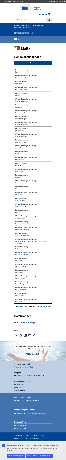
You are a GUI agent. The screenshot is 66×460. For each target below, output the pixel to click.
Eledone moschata (21, 206)
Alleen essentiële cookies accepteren (39, 456)
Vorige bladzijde (21, 306)
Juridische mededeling (32, 438)
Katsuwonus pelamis (22, 78)
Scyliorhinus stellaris (22, 255)
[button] (16, 335)
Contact (43, 438)
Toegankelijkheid (19, 390)
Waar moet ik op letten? (57, 1)
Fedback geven (33, 354)
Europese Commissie (20, 25)
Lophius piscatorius (21, 101)
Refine (32, 63)
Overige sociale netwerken (37, 413)
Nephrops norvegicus (22, 266)
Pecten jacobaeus (21, 89)
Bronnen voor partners (30, 435)
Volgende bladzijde (44, 306)
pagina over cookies (48, 445)
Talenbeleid (18, 435)
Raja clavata (19, 301)
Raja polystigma (20, 290)
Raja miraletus (20, 278)
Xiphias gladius (20, 171)
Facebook (18, 413)
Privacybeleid (18, 387)
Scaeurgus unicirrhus (22, 230)
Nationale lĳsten (38, 25)
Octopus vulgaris (20, 218)
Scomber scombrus (21, 183)
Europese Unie (19, 428)
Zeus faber (18, 148)
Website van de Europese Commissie (26, 401)
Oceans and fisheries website (23, 367)
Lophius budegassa (21, 124)
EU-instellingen (19, 425)
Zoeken (49, 20)
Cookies (42, 435)
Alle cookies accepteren (16, 456)
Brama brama (19, 159)
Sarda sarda (19, 194)
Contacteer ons (19, 384)
